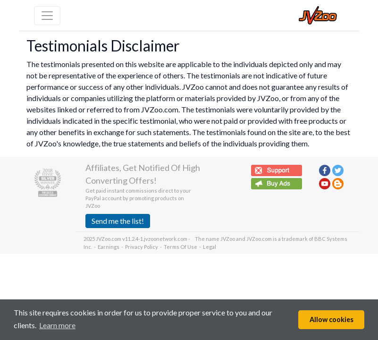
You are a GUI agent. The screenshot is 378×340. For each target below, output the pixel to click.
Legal (209, 247)
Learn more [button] (57, 325)
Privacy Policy (141, 247)
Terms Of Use (180, 247)
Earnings (108, 247)
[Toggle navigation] (47, 15)
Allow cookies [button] (331, 319)
